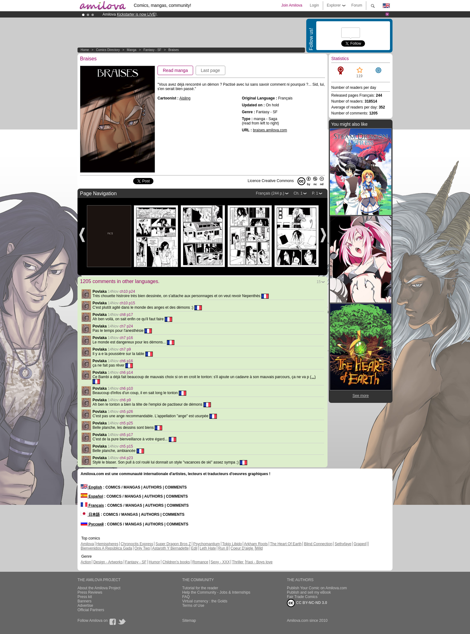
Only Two (142, 548)
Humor (154, 562)
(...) (313, 377)
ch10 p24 (127, 291)
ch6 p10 (126, 388)
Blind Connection (318, 544)
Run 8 (223, 548)
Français (92, 505)
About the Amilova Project (99, 588)
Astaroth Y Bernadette (170, 548)
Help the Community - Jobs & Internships (216, 592)
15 (319, 282)
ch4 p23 (126, 458)
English (91, 487)
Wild (258, 548)
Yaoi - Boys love (259, 562)
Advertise (85, 605)
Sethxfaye (343, 544)
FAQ (186, 597)
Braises (173, 50)
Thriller (238, 562)
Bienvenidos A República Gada (106, 548)
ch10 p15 (127, 303)
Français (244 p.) (270, 193)
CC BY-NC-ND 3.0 (307, 603)
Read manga (175, 70)
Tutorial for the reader (200, 588)
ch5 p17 (126, 435)
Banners (85, 601)
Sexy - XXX (220, 562)
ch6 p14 (126, 372)
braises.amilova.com (270, 130)
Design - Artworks (108, 562)
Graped (359, 544)
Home (85, 50)
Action (86, 562)
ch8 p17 (126, 314)
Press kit (85, 597)
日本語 (90, 514)
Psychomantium (206, 544)
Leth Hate (208, 548)
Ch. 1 (298, 193)
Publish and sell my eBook (309, 592)
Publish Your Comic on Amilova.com (317, 588)
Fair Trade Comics (302, 597)
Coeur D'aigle (242, 548)
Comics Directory (108, 50)
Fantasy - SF (152, 50)
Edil (194, 548)
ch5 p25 (126, 423)
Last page (210, 70)
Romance (200, 562)
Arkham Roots (256, 544)
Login (314, 5)
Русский (92, 524)
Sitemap (189, 620)
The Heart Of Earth (286, 544)
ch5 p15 (126, 446)
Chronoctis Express (137, 544)
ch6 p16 (126, 361)
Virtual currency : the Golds (205, 601)
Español (92, 496)
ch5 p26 (126, 411)
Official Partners (91, 610)
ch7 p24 (126, 326)
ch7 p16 (126, 338)
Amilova (87, 544)
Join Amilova (291, 5)
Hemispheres (107, 544)
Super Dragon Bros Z (173, 544)
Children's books (176, 562)
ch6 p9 (125, 400)
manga (132, 50)
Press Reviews (90, 592)
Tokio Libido (232, 544)
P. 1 (315, 193)
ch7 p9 (125, 349)
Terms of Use (193, 605)
